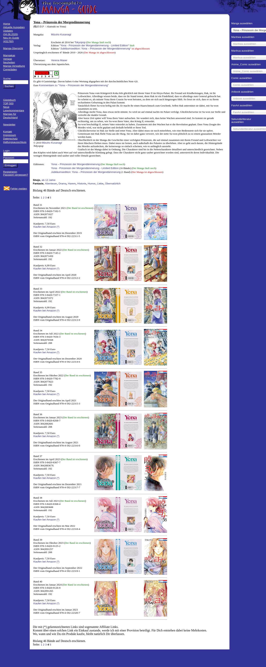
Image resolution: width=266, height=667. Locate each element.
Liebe (100, 183)
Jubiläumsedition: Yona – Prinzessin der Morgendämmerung (95, 48)
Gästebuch (9, 99)
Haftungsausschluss (14, 142)
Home (6, 23)
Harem (72, 183)
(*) (58, 226)
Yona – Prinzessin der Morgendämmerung (75, 164)
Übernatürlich (112, 183)
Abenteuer (51, 183)
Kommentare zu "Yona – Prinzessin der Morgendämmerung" (74, 85)
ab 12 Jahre (48, 180)
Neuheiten (9, 62)
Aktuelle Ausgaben (14, 27)
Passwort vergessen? (15, 174)
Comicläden (10, 69)
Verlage (7, 58)
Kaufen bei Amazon (44, 226)
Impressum (9, 135)
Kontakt (7, 131)
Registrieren (10, 171)
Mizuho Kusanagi (61, 34)
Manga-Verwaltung (14, 65)
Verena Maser (59, 60)
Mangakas (9, 55)
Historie (81, 183)
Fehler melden (18, 188)
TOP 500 (8, 103)
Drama (62, 183)
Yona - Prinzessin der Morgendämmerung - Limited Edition (94, 45)
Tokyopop (80, 42)
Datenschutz (10, 138)
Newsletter (9, 124)
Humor (92, 183)
